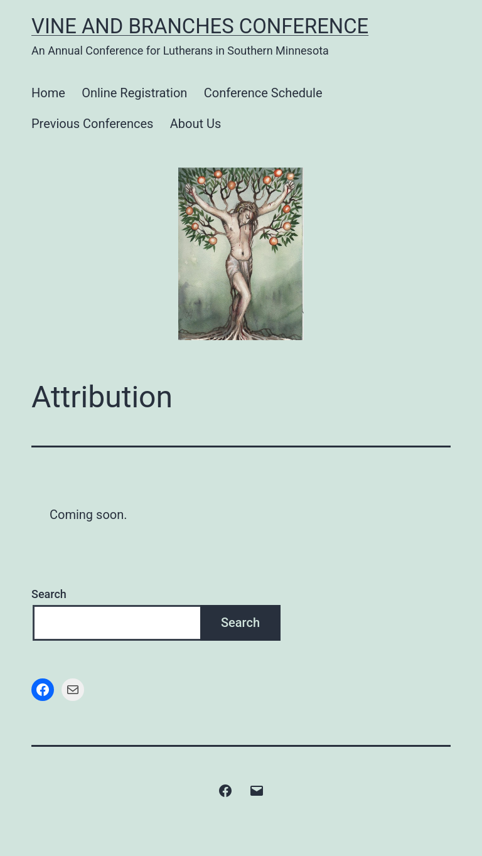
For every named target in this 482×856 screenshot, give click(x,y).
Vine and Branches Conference (199, 26)
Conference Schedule (263, 92)
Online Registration (134, 92)
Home (48, 92)
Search (49, 594)
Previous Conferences (92, 123)
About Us (196, 123)
